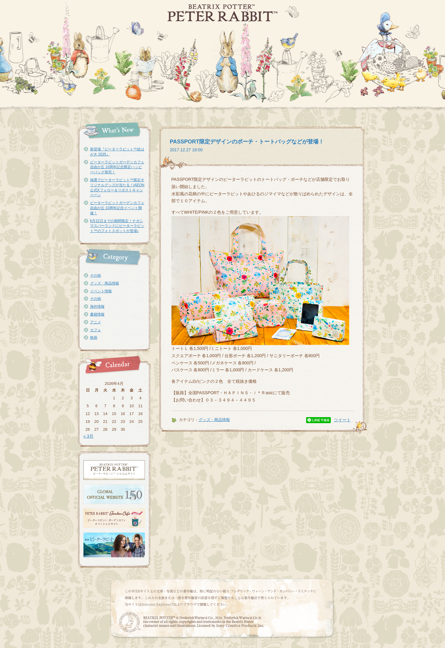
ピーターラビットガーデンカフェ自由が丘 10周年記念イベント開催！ (117, 208)
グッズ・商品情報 (104, 283)
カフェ (95, 330)
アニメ (95, 322)
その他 (95, 275)
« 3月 (88, 436)
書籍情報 (97, 314)
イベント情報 (101, 291)
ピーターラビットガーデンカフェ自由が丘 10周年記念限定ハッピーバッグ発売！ (117, 167)
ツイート (342, 419)
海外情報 (97, 306)
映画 (93, 337)
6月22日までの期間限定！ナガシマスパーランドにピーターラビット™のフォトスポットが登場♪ (117, 226)
